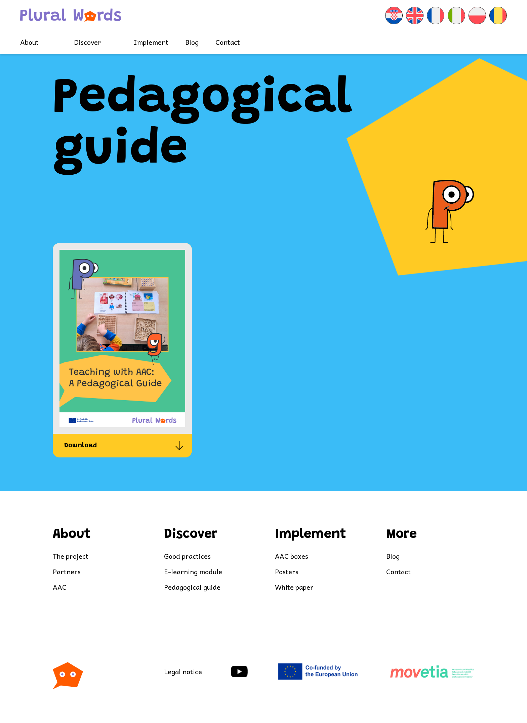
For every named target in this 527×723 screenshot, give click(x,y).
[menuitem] (394, 15)
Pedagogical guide (192, 587)
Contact (227, 42)
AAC (60, 587)
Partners (67, 571)
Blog (192, 42)
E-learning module (193, 571)
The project (70, 556)
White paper (294, 587)
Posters (286, 571)
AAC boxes (291, 556)
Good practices (187, 556)
